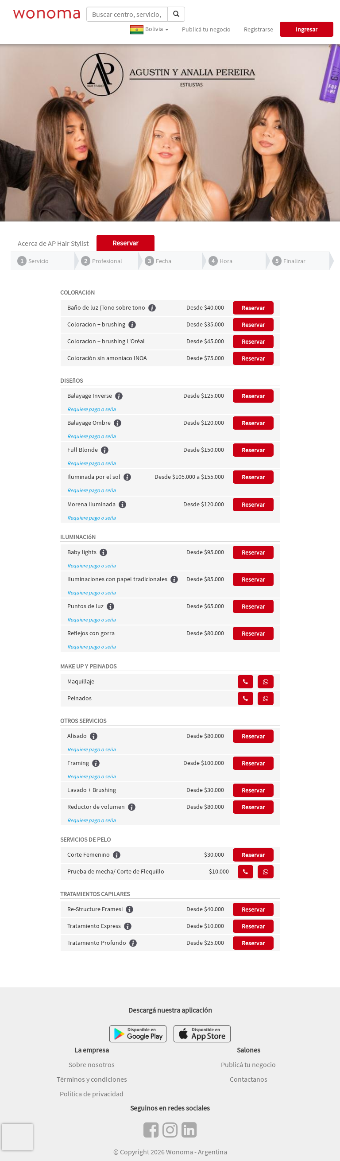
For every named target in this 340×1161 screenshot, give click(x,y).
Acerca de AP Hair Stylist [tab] (53, 243)
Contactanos (248, 1079)
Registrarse (258, 29)
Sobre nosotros (92, 1064)
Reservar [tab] (125, 242)
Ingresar (306, 29)
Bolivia (149, 30)
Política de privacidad (92, 1093)
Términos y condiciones (92, 1079)
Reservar (253, 308)
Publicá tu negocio (206, 29)
